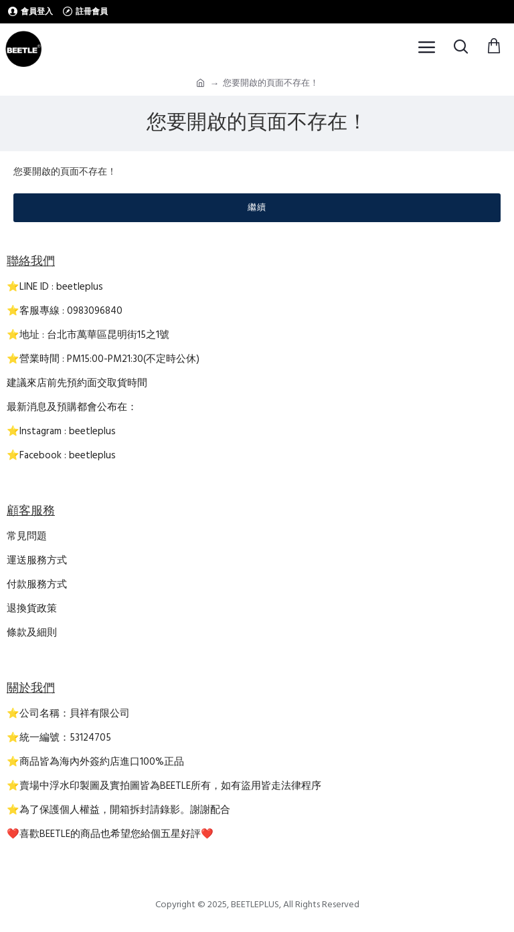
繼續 (257, 207)
